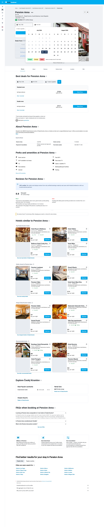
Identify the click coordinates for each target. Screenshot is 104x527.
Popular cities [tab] (22, 461)
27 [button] (32, 52)
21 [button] (35, 48)
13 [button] (32, 45)
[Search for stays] (2, 9)
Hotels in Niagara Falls (72, 474)
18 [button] (49, 45)
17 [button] (46, 45)
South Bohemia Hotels (39, 8)
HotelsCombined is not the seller (55, 485)
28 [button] (35, 52)
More (19, 134)
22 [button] (39, 48)
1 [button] (39, 38)
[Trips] (2, 22)
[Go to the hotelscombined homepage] (10, 2)
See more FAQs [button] (43, 427)
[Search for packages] (2, 15)
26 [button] (28, 52)
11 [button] (49, 41)
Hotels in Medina (71, 470)
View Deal (50, 239)
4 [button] (49, 38)
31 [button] (46, 52)
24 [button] (46, 48)
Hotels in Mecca (46, 468)
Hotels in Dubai (46, 470)
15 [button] (39, 45)
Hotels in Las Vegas (23, 468)
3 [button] (57, 41)
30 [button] (42, 52)
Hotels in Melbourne (71, 468)
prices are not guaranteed (49, 481)
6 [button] (32, 41)
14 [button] (35, 45)
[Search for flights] (2, 6)
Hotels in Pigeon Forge (24, 470)
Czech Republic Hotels (26, 8)
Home (19, 8)
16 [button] (42, 45)
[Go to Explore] (2, 18)
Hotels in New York (23, 472)
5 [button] (28, 41)
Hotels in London (71, 472)
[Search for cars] (2, 12)
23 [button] (42, 48)
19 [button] (28, 48)
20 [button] (32, 48)
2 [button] (42, 38)
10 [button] (46, 41)
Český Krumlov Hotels (52, 8)
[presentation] (66, 62)
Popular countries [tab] (33, 461)
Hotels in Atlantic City (48, 472)
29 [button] (39, 52)
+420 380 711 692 (22, 18)
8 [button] (39, 41)
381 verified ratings (30, 20)
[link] (28, 257)
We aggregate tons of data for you (55, 488)
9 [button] (42, 41)
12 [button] (28, 45)
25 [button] (49, 48)
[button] (2, 2)
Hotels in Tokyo (22, 474)
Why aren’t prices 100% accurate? (55, 490)
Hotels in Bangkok (47, 474)
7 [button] (35, 41)
